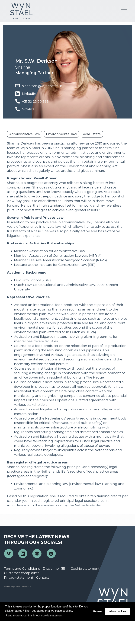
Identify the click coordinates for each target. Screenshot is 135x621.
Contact (42, 577)
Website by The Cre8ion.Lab (17, 586)
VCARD (24, 109)
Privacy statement (18, 577)
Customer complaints (21, 573)
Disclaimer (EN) (55, 568)
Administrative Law (24, 134)
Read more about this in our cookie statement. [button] (34, 615)
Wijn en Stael (21, 11)
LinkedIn (25, 94)
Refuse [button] (97, 611)
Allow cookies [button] (117, 611)
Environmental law (61, 134)
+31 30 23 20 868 (32, 101)
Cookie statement (85, 568)
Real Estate (92, 134)
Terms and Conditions (22, 568)
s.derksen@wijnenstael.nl (39, 86)
